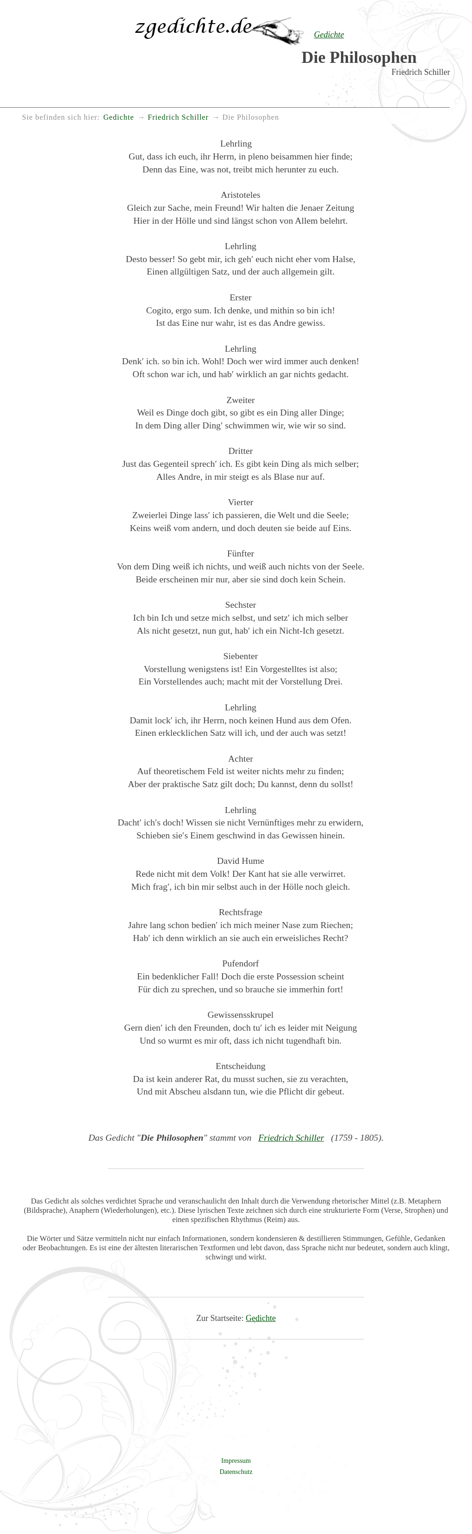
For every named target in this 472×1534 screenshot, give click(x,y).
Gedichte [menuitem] (118, 117)
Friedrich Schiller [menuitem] (178, 117)
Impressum (236, 1460)
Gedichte (261, 1318)
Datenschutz (235, 1471)
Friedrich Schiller (291, 1137)
